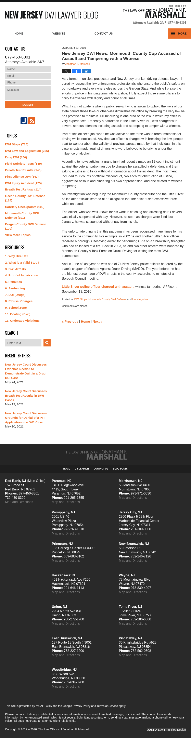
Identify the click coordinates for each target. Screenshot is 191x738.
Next (97, 321)
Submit (27, 104)
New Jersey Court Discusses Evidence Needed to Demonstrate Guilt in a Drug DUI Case (26, 371)
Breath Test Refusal (23, 189)
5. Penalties (13, 282)
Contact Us (101, 468)
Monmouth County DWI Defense (107, 299)
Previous (70, 321)
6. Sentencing (15, 288)
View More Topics (17, 235)
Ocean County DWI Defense (25, 198)
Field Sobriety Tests (23, 163)
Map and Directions (19, 502)
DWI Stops (80, 299)
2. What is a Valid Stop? (22, 262)
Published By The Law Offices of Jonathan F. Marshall (154, 15)
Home (19, 33)
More (182, 33)
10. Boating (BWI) (17, 314)
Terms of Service (107, 706)
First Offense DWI (22, 176)
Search (47, 342)
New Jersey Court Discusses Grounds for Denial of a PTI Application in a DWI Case (26, 417)
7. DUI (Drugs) (15, 294)
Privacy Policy (81, 706)
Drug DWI (16, 157)
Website (58, 33)
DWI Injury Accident (23, 183)
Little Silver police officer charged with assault (97, 286)
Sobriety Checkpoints (24, 207)
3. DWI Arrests (15, 269)
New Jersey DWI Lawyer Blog (51, 15)
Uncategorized (140, 299)
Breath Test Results (23, 170)
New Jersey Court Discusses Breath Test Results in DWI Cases (26, 395)
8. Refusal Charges (19, 301)
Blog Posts (120, 468)
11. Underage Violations (22, 320)
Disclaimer (82, 468)
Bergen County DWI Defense (25, 226)
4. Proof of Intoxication (21, 275)
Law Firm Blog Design (166, 729)
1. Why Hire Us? (16, 256)
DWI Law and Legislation (27, 151)
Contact (103, 33)
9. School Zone (16, 307)
